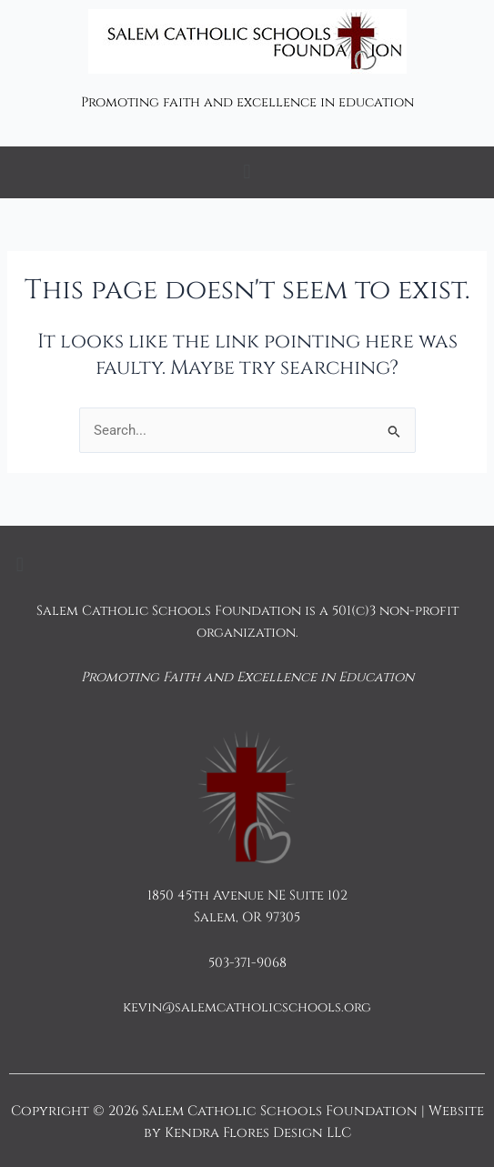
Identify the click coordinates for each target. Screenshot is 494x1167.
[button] (247, 172)
